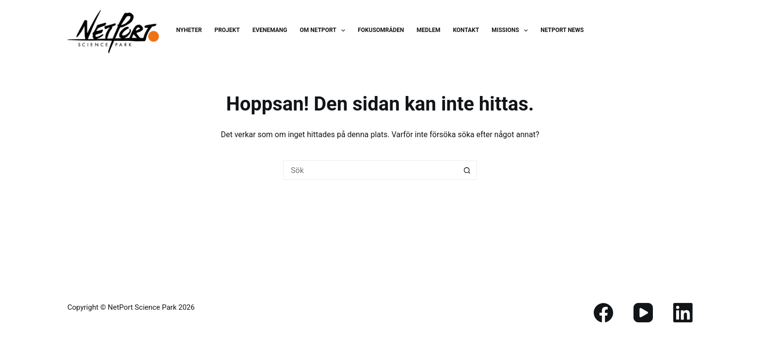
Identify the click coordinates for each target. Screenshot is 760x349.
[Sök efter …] (370, 170)
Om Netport (324, 30)
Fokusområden (381, 30)
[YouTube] (643, 312)
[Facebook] (603, 312)
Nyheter (189, 30)
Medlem (429, 30)
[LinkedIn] (683, 312)
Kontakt (466, 30)
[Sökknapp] (467, 170)
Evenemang (270, 30)
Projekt (226, 30)
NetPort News (562, 30)
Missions (511, 30)
